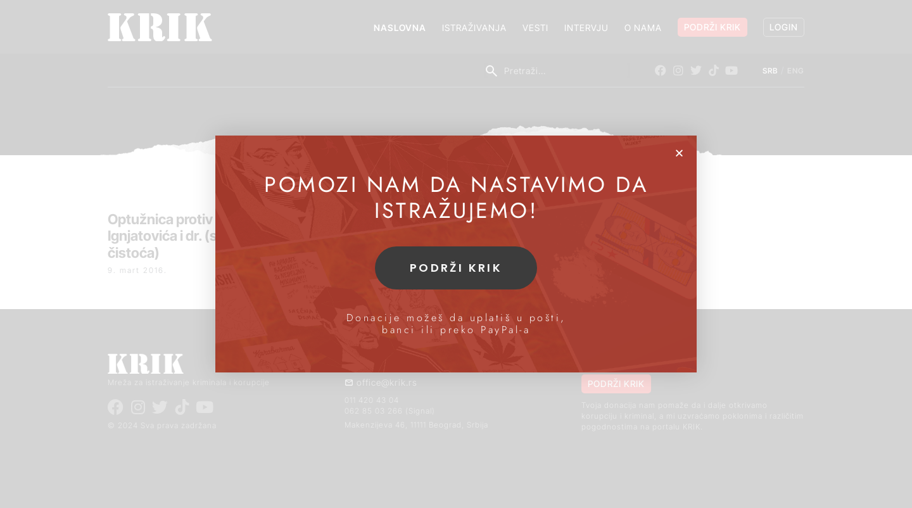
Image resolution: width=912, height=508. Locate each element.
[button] (679, 153)
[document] (456, 254)
